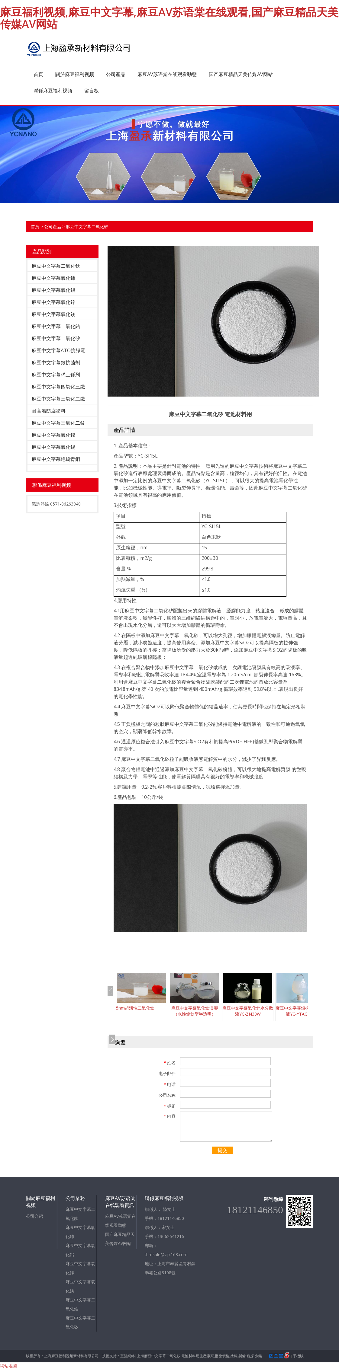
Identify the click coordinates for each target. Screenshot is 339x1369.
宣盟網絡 (127, 1355)
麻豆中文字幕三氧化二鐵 (58, 398)
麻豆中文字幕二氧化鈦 (56, 266)
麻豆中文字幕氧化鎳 (53, 435)
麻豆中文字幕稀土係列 (56, 374)
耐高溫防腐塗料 (49, 410)
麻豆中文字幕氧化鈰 (53, 278)
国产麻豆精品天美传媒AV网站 (241, 74)
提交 (222, 1150)
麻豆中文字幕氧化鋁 (53, 290)
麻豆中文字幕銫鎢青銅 (56, 459)
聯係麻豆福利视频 (53, 90)
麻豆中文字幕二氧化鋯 (56, 326)
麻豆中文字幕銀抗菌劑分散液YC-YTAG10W (301, 1011)
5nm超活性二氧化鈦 (135, 1008)
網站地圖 (8, 1365)
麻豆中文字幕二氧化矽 (87, 226)
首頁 (38, 74)
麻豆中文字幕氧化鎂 (53, 314)
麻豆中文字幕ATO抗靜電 (58, 350)
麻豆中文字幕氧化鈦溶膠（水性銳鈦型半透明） (194, 1011)
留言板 (91, 90)
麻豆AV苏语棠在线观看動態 (167, 74)
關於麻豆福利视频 (74, 74)
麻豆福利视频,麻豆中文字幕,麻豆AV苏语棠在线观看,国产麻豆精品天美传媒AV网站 (169, 18)
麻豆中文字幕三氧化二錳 (58, 423)
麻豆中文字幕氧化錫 (53, 447)
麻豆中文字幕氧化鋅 (53, 302)
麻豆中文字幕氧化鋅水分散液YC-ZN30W (247, 1011)
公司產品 (115, 74)
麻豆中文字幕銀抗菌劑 (56, 362)
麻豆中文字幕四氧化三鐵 (58, 386)
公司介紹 (34, 1216)
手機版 (298, 1355)
